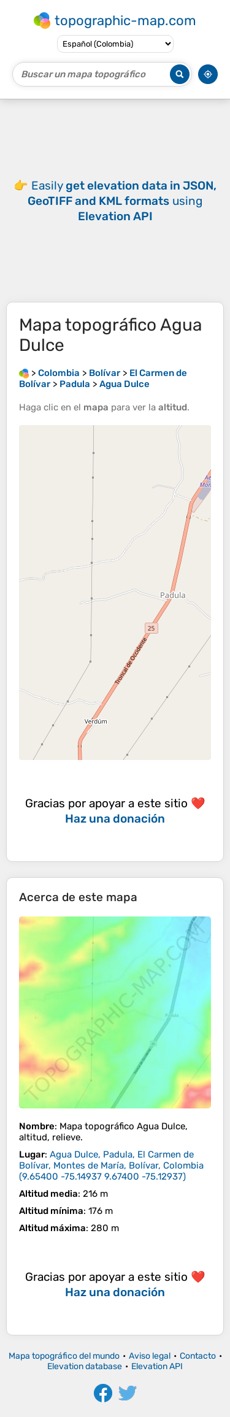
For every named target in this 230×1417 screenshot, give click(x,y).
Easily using (122, 201)
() (111, 1165)
